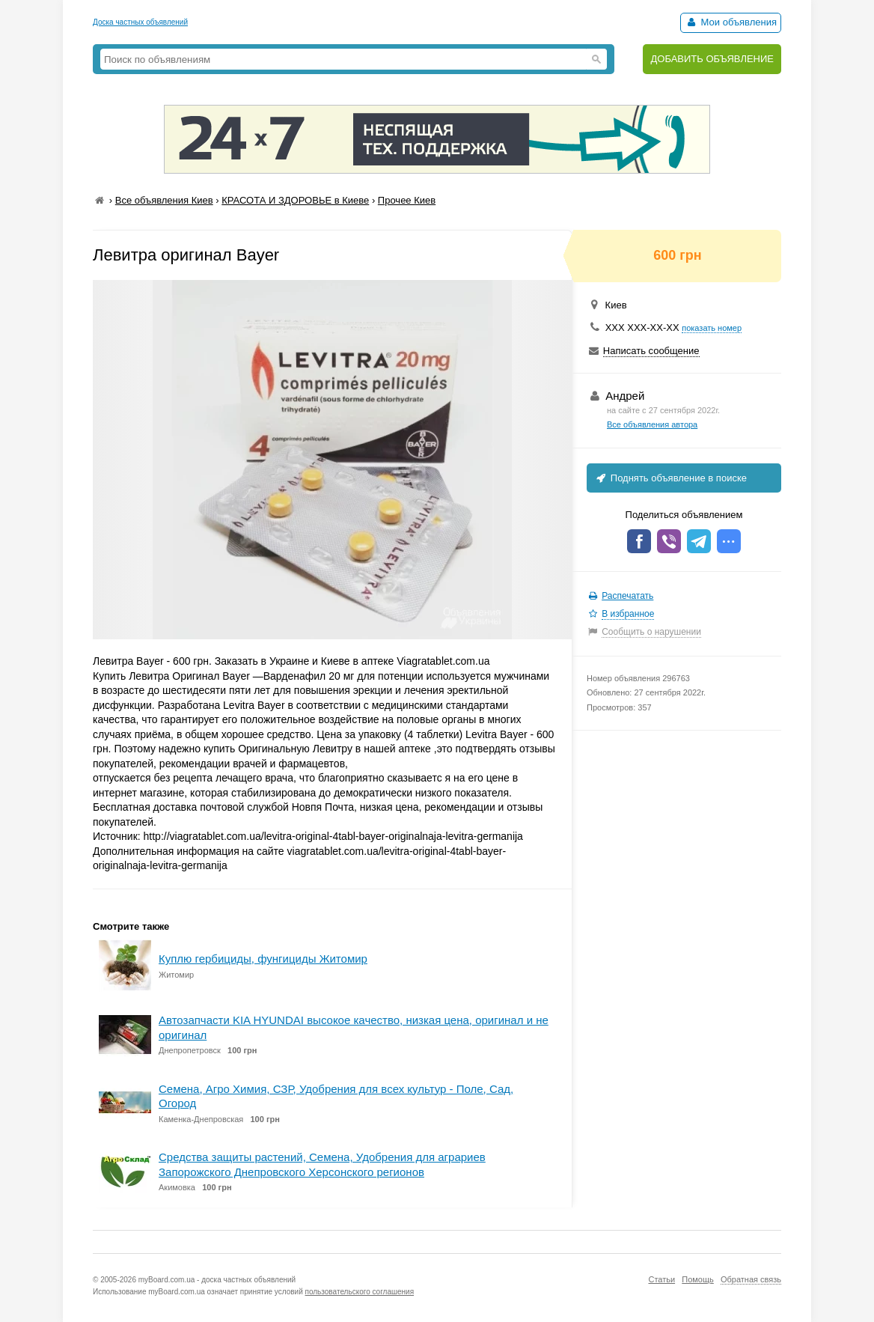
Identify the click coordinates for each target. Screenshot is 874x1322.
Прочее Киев (407, 200)
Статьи (661, 1279)
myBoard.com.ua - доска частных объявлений (217, 1280)
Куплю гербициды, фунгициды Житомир (263, 958)
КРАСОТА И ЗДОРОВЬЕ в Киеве (295, 200)
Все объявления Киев (164, 200)
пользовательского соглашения (360, 1292)
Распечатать (627, 596)
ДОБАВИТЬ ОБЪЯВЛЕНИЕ (712, 58)
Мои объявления (731, 22)
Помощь (698, 1279)
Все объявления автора (652, 424)
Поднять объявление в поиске (670, 478)
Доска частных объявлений (140, 22)
